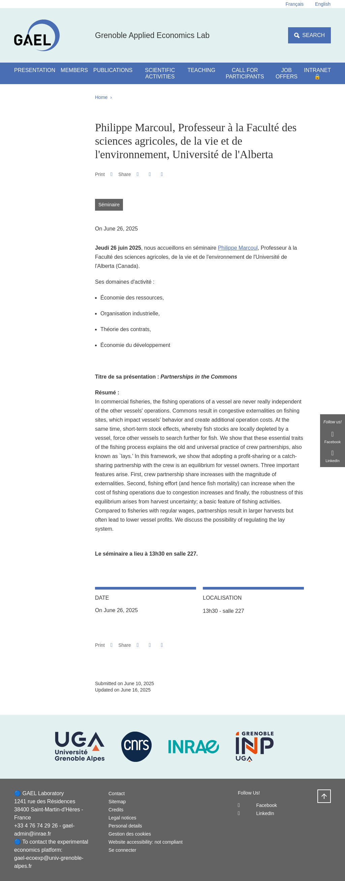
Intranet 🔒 (317, 73)
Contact (116, 793)
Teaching (201, 70)
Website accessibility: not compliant (145, 842)
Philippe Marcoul (238, 248)
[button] (137, 174)
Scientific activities (160, 73)
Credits (115, 809)
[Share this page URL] (162, 174)
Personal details (125, 826)
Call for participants (245, 73)
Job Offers (286, 73)
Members (74, 70)
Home (101, 97)
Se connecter (122, 850)
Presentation (34, 70)
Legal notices (122, 817)
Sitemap (117, 801)
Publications (112, 70)
